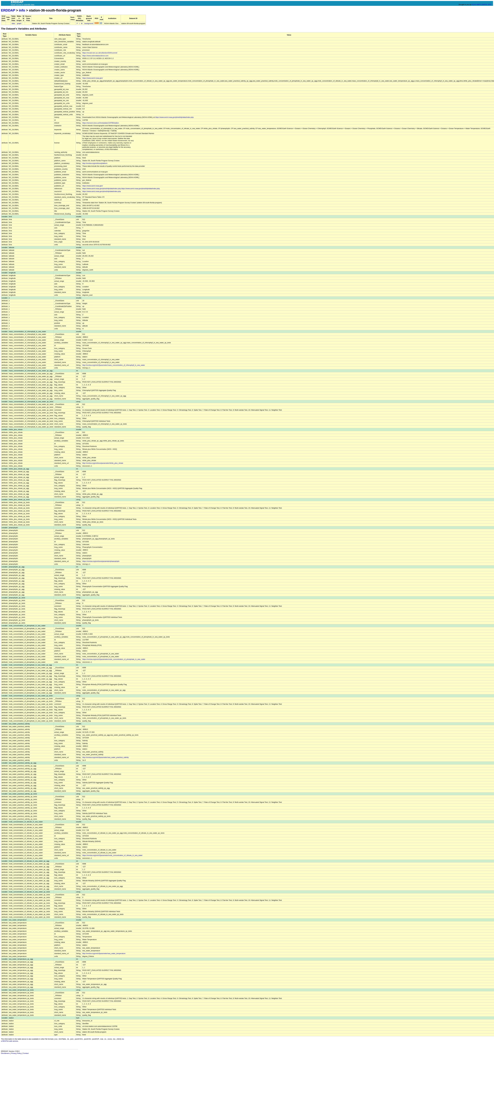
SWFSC (484, 4)
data (13, 23)
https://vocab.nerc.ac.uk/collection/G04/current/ (99, 53)
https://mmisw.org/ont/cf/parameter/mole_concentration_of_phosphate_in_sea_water (113, 659)
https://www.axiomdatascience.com (95, 56)
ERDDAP (8, 10)
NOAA (474, 4)
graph (19, 23)
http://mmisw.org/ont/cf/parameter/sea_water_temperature (103, 953)
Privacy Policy (16, 1053)
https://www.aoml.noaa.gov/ (92, 78)
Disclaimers (5, 1053)
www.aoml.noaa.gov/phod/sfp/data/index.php (143, 188)
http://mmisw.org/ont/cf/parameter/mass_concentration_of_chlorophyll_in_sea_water (113, 365)
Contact (26, 1053)
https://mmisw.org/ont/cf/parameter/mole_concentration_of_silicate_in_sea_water (112, 855)
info (22, 10)
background (88, 23)
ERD (489, 4)
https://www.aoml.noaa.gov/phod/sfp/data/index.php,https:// (104, 188)
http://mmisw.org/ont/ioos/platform (94, 163)
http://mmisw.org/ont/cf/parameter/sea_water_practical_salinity (105, 757)
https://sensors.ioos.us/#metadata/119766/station (100, 123)
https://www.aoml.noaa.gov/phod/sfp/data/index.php (174, 117)
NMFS (479, 4)
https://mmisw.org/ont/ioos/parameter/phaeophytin (100, 561)
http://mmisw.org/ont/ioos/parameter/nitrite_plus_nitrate (102, 463)
